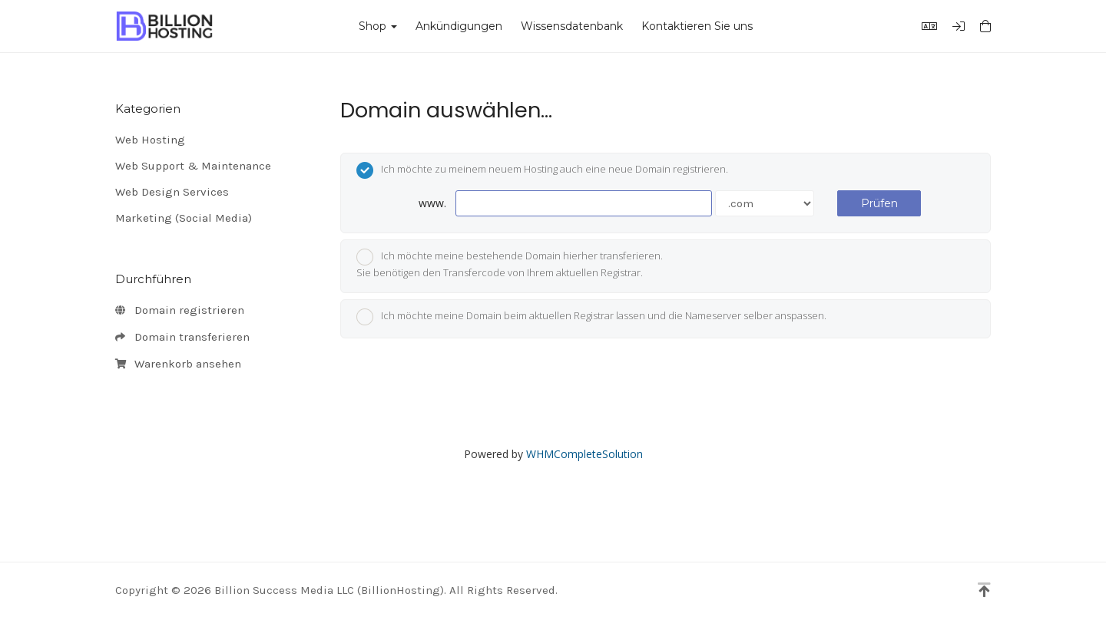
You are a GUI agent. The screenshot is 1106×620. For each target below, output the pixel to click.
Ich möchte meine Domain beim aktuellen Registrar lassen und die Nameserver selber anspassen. (591, 316)
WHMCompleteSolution (584, 454)
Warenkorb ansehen (178, 364)
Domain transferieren (182, 337)
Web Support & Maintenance (193, 166)
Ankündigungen (459, 26)
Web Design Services (172, 192)
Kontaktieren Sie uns (697, 26)
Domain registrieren (179, 311)
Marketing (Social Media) (183, 218)
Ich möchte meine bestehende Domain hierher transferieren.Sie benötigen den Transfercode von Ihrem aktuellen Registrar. (509, 264)
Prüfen (879, 203)
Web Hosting (150, 140)
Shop (378, 26)
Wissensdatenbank (572, 26)
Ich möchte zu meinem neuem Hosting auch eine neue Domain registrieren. (542, 170)
